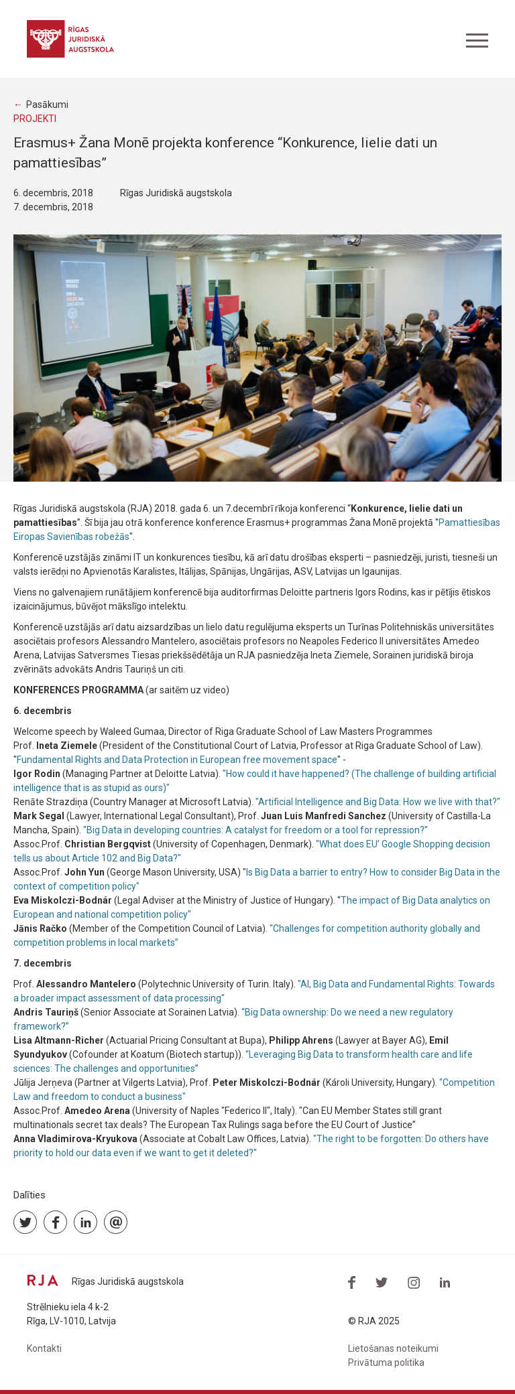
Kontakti (44, 1348)
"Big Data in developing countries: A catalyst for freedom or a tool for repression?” (255, 830)
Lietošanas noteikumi (393, 1348)
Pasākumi (47, 104)
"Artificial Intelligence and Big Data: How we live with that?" (377, 801)
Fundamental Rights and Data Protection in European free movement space (177, 759)
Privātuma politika (386, 1362)
